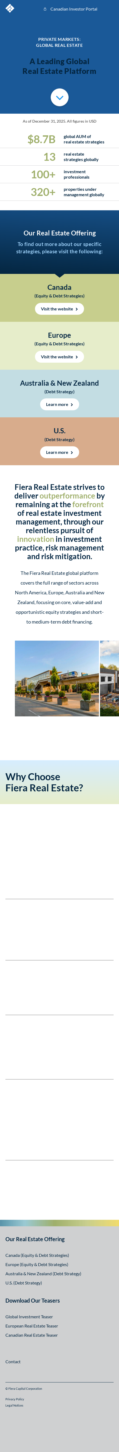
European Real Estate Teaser (31, 1325)
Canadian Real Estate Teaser (31, 1335)
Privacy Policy (14, 1399)
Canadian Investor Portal (73, 8)
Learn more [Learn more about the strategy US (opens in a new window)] (57, 452)
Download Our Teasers (32, 1300)
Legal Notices (14, 1405)
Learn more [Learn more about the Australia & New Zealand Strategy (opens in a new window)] (57, 404)
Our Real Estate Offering (35, 1239)
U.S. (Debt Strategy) (23, 1282)
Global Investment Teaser (29, 1316)
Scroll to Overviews (60, 96)
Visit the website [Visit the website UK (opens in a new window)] (57, 356)
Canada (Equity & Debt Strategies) (37, 1255)
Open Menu (109, 8)
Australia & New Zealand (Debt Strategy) (43, 1273)
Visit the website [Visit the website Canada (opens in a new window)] (57, 308)
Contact (13, 1361)
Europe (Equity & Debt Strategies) (36, 1264)
